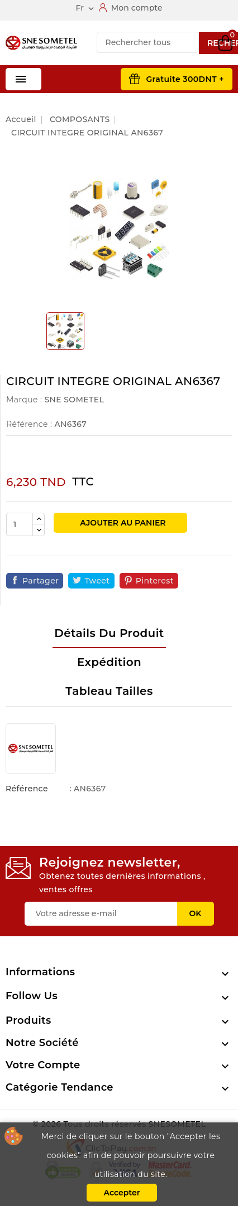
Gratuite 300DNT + (185, 79)
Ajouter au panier (121, 523)
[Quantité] (19, 524)
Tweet (97, 581)
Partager (40, 581)
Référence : (29, 424)
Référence (27, 789)
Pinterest (155, 581)
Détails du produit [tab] (109, 633)
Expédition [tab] (109, 662)
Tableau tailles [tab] (109, 691)
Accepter (121, 1193)
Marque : (24, 400)
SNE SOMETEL (74, 400)
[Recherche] (148, 42)
